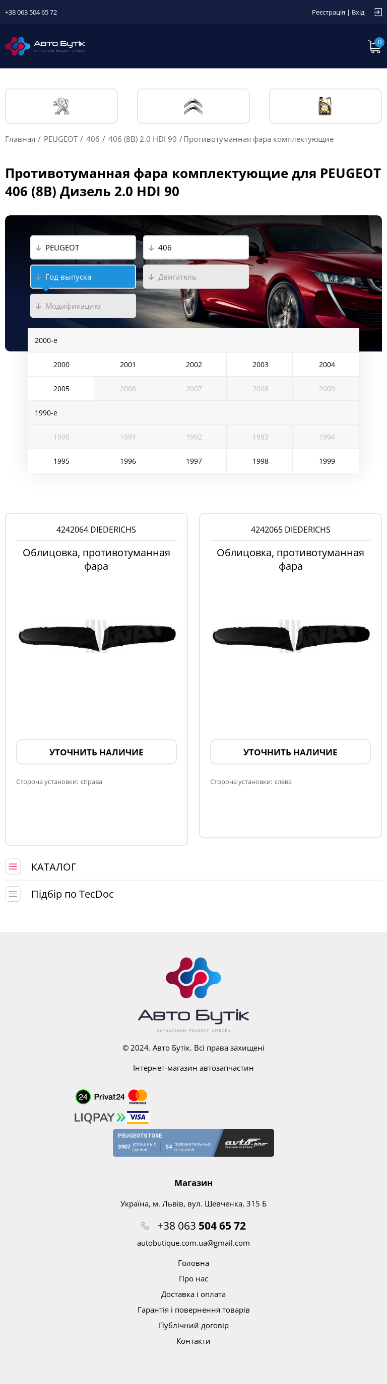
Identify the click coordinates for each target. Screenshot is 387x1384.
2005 (61, 388)
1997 (194, 461)
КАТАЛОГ (53, 867)
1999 (327, 461)
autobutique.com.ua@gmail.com (193, 1243)
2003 (260, 364)
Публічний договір (194, 1325)
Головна (193, 1263)
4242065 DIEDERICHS (291, 529)
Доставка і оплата (193, 1294)
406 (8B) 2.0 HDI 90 (142, 139)
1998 (260, 461)
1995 (61, 461)
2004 (327, 364)
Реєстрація (328, 12)
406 (93, 139)
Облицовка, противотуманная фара (96, 559)
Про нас (193, 1278)
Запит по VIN (278, 46)
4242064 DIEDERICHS (96, 529)
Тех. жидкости (325, 106)
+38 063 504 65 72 (31, 12)
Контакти (193, 1341)
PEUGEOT (62, 106)
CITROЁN (193, 106)
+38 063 (201, 1226)
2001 (128, 364)
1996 (128, 461)
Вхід (358, 12)
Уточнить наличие (96, 752)
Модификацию (72, 306)
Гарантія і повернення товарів (194, 1310)
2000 (61, 364)
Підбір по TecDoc (72, 894)
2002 (194, 364)
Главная (20, 139)
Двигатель (177, 277)
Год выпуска (68, 277)
